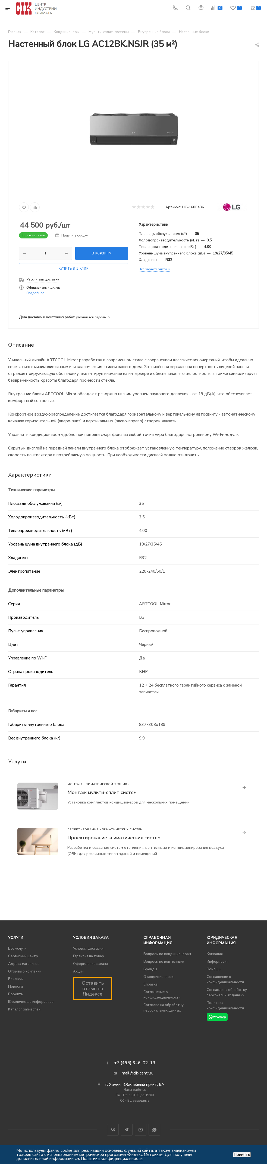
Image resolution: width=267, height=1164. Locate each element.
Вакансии (16, 979)
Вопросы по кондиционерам (167, 954)
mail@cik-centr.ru (137, 1073)
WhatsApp (154, 1130)
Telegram (127, 1130)
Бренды (150, 969)
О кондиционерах (158, 976)
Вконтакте (113, 1130)
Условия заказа (91, 937)
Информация (217, 961)
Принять (242, 1154)
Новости (15, 986)
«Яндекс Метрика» (145, 1154)
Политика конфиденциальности (112, 1158)
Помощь (214, 969)
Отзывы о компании (24, 971)
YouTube (140, 1130)
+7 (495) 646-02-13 (134, 1063)
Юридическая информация (31, 1001)
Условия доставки (88, 948)
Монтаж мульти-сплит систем (102, 792)
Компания (215, 954)
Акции (78, 971)
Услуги (15, 937)
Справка (150, 984)
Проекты (16, 994)
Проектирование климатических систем (114, 837)
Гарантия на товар (88, 956)
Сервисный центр (23, 956)
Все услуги (17, 948)
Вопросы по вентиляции (163, 961)
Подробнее (35, 293)
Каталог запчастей (24, 1009)
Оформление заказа (90, 963)
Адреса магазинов (23, 963)
